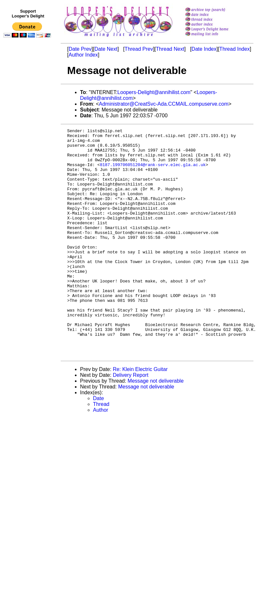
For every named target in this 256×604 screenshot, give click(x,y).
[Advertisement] (28, 173)
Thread (101, 449)
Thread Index (234, 49)
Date (98, 444)
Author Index (83, 55)
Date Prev (79, 49)
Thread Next (170, 49)
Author (100, 455)
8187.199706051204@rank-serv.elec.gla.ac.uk (153, 172)
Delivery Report (130, 420)
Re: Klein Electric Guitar (140, 415)
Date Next (105, 49)
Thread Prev (139, 49)
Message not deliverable (155, 426)
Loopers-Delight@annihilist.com (154, 92)
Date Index (203, 49)
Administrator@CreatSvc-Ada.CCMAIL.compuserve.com (163, 104)
